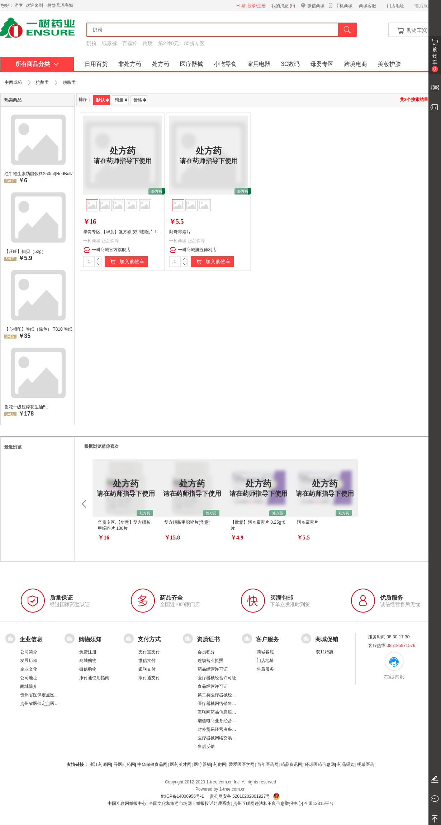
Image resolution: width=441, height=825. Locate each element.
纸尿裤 (109, 43)
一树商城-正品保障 (101, 240)
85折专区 (194, 43)
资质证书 (208, 639)
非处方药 (129, 64)
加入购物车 (126, 262)
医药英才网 (180, 764)
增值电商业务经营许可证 (221, 720)
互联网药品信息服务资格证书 (225, 712)
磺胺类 (69, 82)
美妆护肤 (389, 64)
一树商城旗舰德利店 (193, 250)
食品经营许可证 (213, 686)
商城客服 (367, 5)
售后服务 (423, 5)
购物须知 (90, 639)
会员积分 (206, 651)
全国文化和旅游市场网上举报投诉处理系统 (190, 803)
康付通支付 (149, 677)
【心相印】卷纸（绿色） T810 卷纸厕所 (38, 329)
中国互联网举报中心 (127, 803)
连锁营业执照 (210, 660)
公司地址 (28, 677)
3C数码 (290, 64)
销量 (121, 99)
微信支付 (147, 660)
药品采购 (346, 764)
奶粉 (91, 43)
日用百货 (96, 64)
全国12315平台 (318, 803)
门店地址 (395, 5)
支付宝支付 (149, 651)
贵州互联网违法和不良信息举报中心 (267, 803)
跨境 (148, 43)
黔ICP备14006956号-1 (182, 796)
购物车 (435, 59)
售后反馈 (206, 746)
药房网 (219, 764)
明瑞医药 (365, 764)
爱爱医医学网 (242, 764)
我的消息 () (283, 5)
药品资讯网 (291, 764)
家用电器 (258, 64)
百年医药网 (268, 764)
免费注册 (87, 651)
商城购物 (87, 660)
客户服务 (267, 639)
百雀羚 (129, 43)
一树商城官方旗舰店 (107, 250)
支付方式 (149, 639)
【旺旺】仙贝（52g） (25, 251)
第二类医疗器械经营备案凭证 (225, 694)
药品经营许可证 (213, 669)
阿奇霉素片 (180, 231)
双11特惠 (324, 651)
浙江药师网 (100, 764)
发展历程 (28, 660)
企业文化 (28, 669)
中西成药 (13, 82)
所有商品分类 (37, 64)
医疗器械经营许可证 (217, 677)
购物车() (412, 30)
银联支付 (147, 669)
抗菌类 (42, 82)
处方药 (160, 64)
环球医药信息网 (320, 764)
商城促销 (326, 639)
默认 (102, 99)
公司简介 (28, 651)
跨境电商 (355, 64)
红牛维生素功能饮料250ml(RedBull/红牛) (38, 173)
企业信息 (30, 639)
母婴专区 (321, 64)
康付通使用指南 (94, 677)
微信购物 (87, 669)
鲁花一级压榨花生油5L (26, 406)
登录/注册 (256, 5)
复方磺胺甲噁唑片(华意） (188, 522)
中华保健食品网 (152, 764)
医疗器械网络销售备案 (219, 703)
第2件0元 (168, 43)
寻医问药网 (124, 764)
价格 (139, 99)
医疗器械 (191, 64)
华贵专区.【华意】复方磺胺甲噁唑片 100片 (124, 231)
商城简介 (28, 686)
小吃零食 (225, 64)
